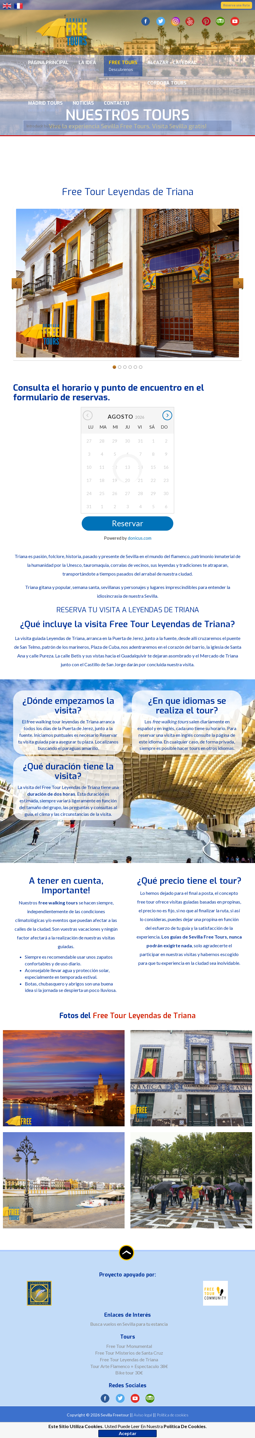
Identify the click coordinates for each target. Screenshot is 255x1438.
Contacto (118, 106)
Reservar (127, 523)
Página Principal (48, 65)
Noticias (83, 106)
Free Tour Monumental (129, 1346)
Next (238, 283)
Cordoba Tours (166, 86)
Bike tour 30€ (129, 1372)
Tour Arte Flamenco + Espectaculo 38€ (129, 1366)
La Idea (88, 65)
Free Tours (123, 65)
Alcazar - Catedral (172, 65)
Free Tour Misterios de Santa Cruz (129, 1352)
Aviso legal (143, 1414)
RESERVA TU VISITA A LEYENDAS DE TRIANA (127, 610)
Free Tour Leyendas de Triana (129, 1359)
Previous (17, 283)
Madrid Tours (45, 106)
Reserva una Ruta (236, 5)
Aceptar (128, 1433)
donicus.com (139, 538)
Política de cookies (172, 1414)
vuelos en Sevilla (119, 1324)
